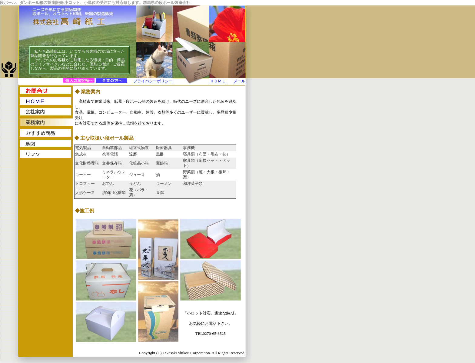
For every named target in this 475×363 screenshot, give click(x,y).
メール (239, 81)
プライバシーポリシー (153, 81)
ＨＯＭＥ (218, 81)
